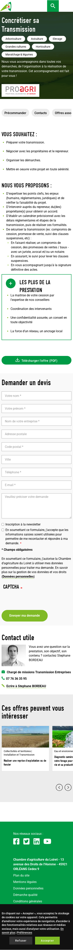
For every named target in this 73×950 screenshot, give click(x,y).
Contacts (40, 113)
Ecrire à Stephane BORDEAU (26, 686)
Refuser (20, 940)
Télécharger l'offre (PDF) (39, 361)
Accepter (47, 940)
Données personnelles (18, 576)
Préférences (24, 932)
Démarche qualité (25, 895)
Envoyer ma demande (24, 615)
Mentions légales (25, 882)
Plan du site (21, 875)
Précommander (15, 113)
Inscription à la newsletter (21, 524)
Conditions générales (27, 901)
